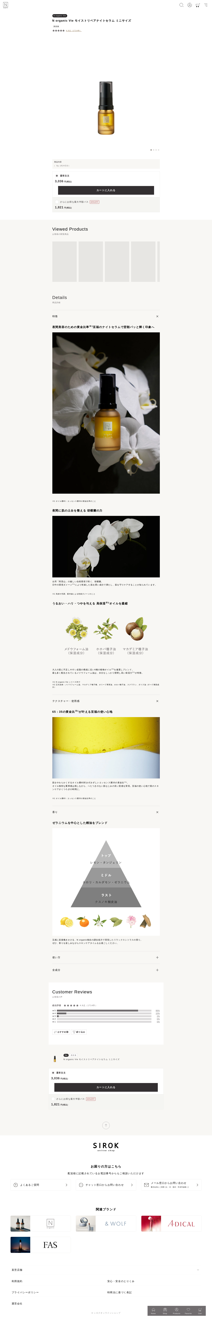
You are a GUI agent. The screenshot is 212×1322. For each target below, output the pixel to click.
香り (55, 812)
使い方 (56, 957)
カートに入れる (106, 190)
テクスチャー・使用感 (66, 701)
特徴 (55, 316)
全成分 (56, 970)
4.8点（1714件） (74, 31)
